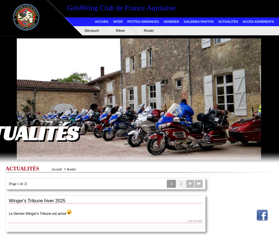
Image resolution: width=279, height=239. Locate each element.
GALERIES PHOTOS (199, 21)
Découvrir (92, 31)
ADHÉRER (171, 21)
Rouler (149, 31)
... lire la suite (194, 220)
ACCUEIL (102, 21)
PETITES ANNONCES (143, 21)
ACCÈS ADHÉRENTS (258, 21)
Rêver (120, 31)
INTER (118, 21)
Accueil (56, 169)
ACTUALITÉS (228, 21)
